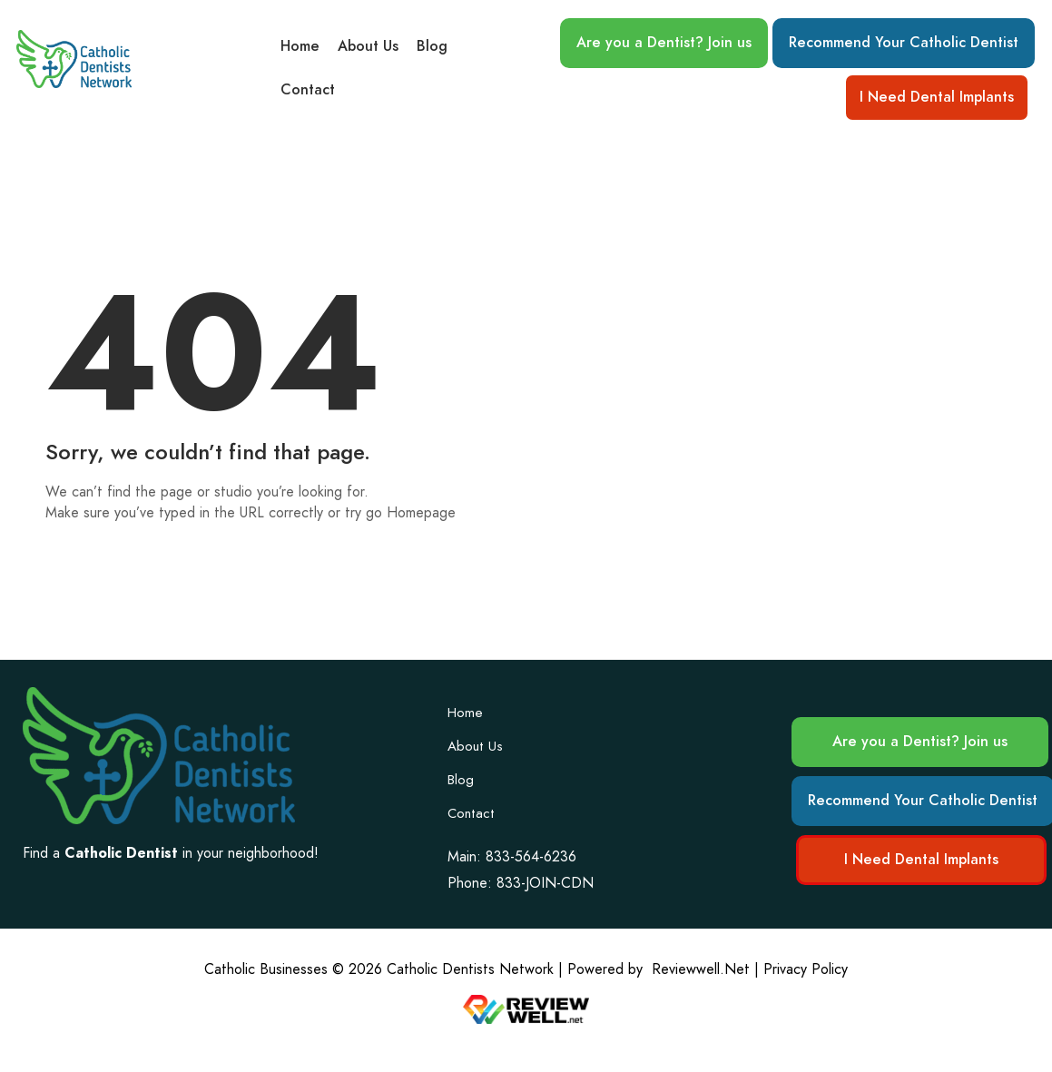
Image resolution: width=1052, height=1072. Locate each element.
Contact (307, 90)
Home (300, 46)
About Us (368, 46)
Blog (432, 46)
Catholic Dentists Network (470, 969)
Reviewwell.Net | (705, 969)
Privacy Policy (805, 969)
